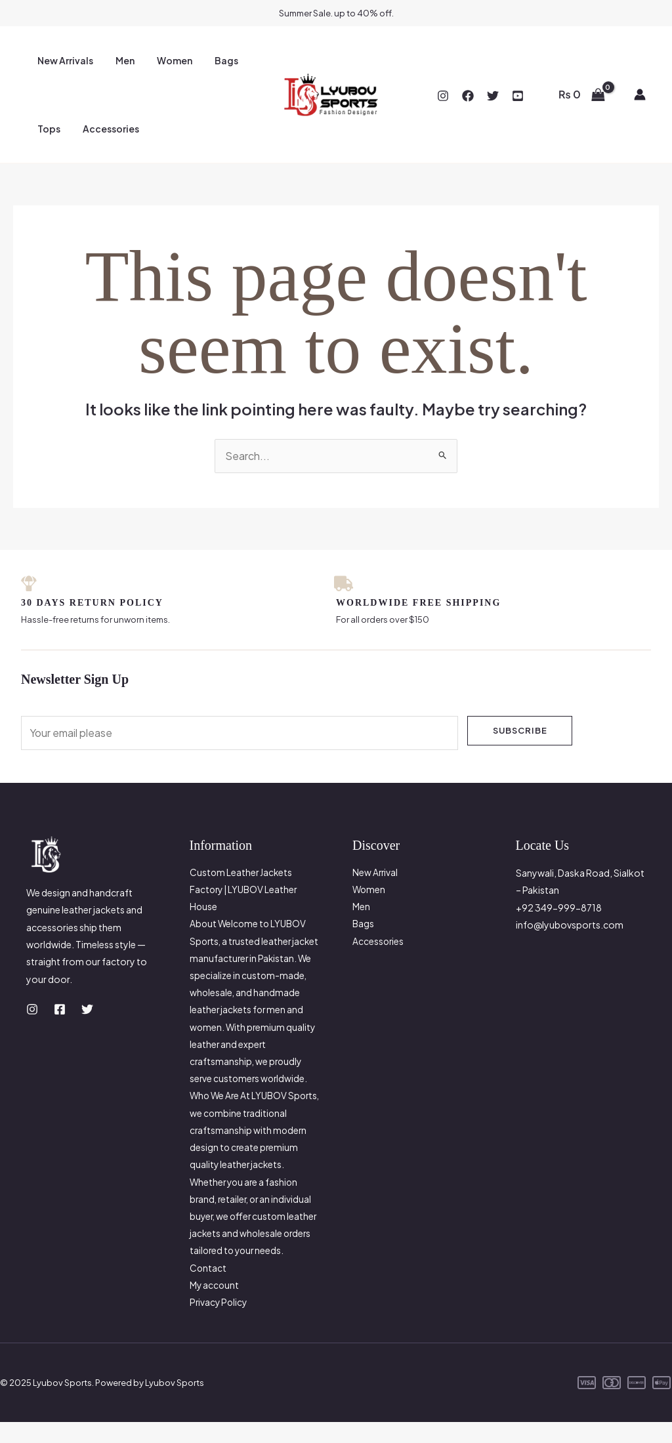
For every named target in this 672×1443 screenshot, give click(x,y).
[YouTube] (518, 96)
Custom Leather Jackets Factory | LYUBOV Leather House (245, 891)
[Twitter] (493, 96)
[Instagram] (443, 96)
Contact (208, 1289)
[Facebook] (468, 96)
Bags (212, 60)
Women (164, 60)
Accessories (105, 129)
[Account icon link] (640, 94)
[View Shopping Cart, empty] (581, 94)
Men (119, 60)
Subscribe (520, 731)
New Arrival (375, 873)
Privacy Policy (219, 1323)
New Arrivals (63, 60)
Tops (46, 129)
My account (215, 1306)
